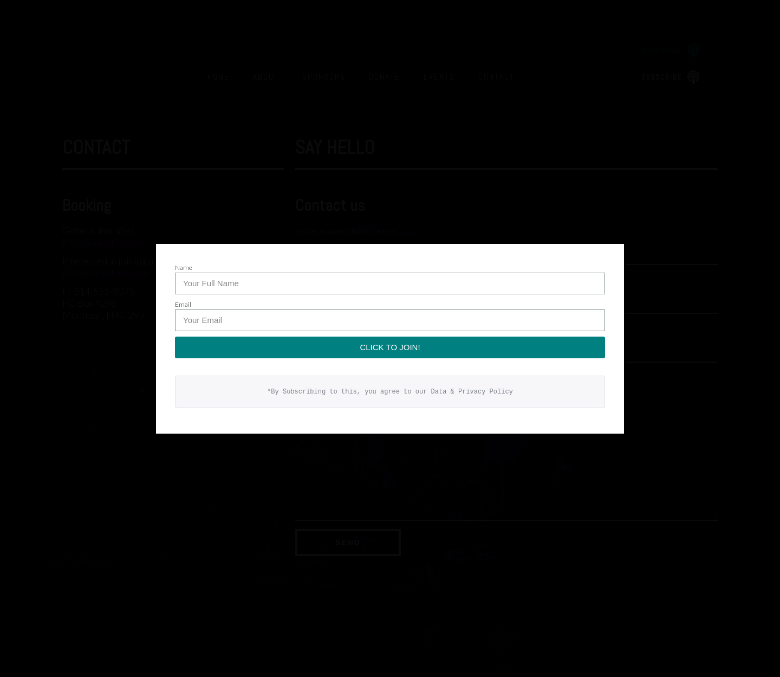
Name (183, 267)
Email (183, 304)
